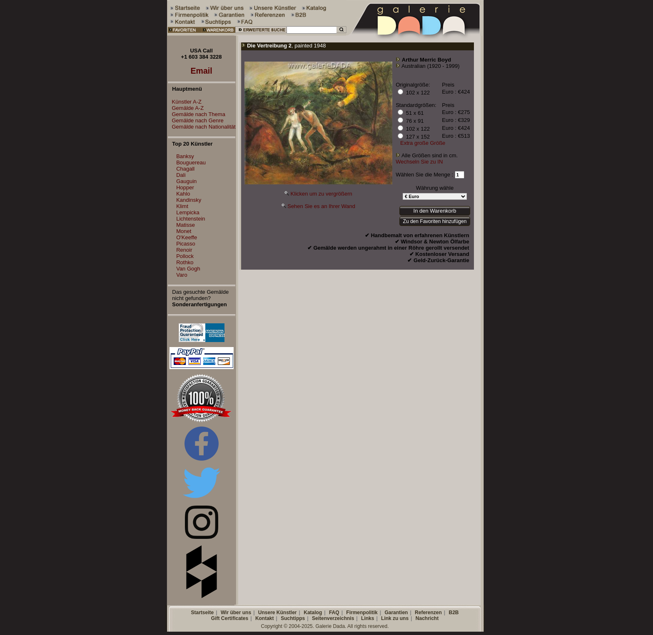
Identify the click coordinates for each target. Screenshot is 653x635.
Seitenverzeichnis (333, 618)
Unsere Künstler (277, 612)
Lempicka (187, 212)
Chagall (185, 169)
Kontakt (264, 618)
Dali (180, 175)
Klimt (182, 206)
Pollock (185, 256)
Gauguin (186, 181)
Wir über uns (236, 612)
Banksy (185, 156)
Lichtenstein (190, 219)
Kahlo (183, 194)
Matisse (185, 225)
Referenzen (428, 612)
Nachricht (427, 618)
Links (367, 618)
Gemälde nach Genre (196, 120)
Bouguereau (191, 162)
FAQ (334, 612)
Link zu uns (395, 618)
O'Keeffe (186, 237)
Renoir (184, 250)
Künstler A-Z (185, 102)
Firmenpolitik (361, 612)
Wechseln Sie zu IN (419, 162)
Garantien (396, 612)
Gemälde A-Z (186, 108)
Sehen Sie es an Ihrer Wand (321, 206)
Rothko (184, 262)
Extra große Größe (422, 143)
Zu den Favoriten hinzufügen (435, 221)
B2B (454, 612)
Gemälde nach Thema (196, 114)
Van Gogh (188, 268)
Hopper (185, 187)
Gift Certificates (229, 618)
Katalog (313, 612)
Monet (183, 231)
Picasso (185, 244)
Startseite (202, 612)
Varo (181, 275)
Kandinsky (188, 200)
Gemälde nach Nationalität (202, 127)
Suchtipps (293, 618)
